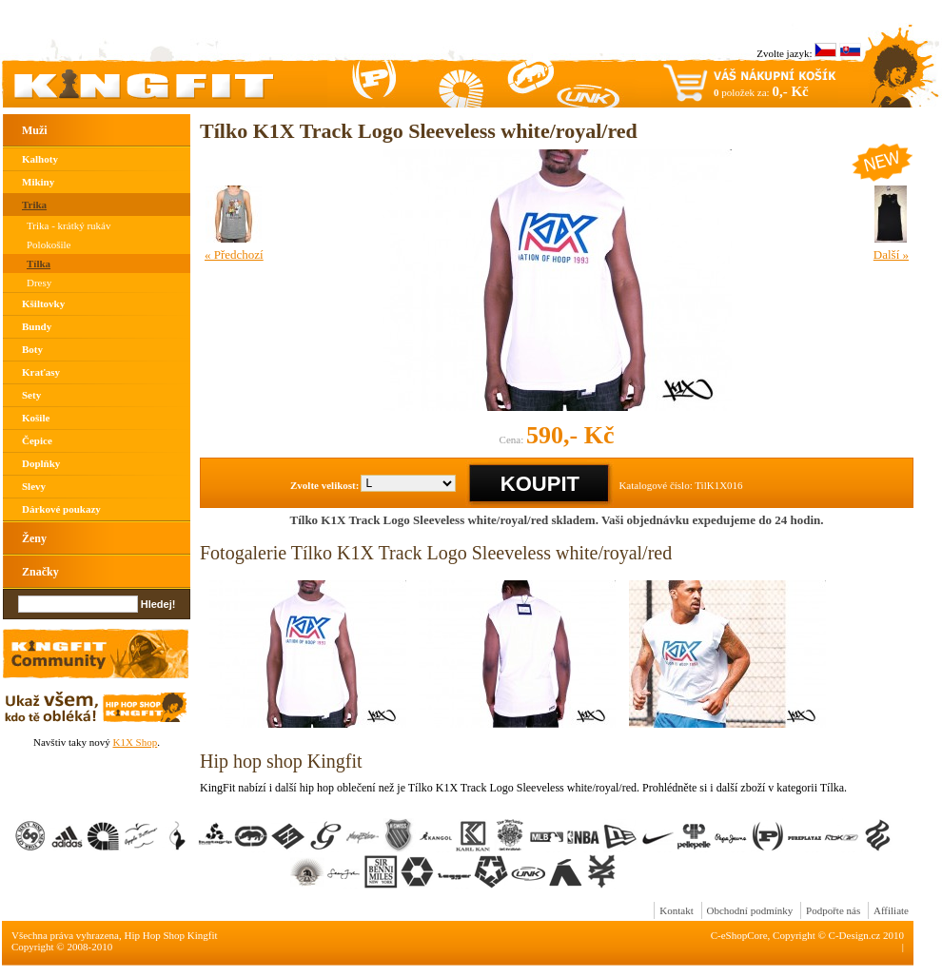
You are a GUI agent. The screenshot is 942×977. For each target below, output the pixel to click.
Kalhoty (40, 159)
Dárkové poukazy (61, 509)
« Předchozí (234, 254)
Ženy (34, 538)
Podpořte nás (833, 910)
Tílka (38, 263)
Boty (32, 349)
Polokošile (48, 244)
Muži (35, 130)
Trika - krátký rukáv (69, 225)
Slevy (34, 486)
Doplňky (41, 463)
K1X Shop (134, 742)
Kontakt (676, 910)
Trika (34, 204)
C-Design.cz (855, 935)
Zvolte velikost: (324, 485)
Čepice (37, 440)
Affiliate (891, 910)
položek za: (761, 91)
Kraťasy (41, 372)
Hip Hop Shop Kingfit (171, 935)
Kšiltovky (43, 303)
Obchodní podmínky (750, 910)
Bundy (36, 326)
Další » (891, 254)
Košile (35, 417)
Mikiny (38, 181)
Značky (40, 571)
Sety (31, 395)
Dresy (39, 282)
